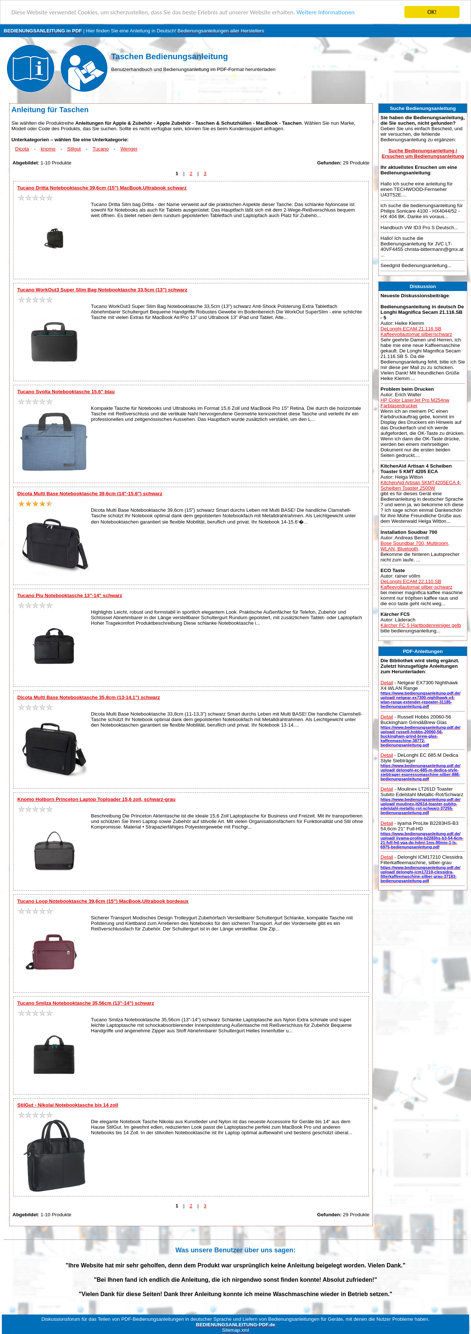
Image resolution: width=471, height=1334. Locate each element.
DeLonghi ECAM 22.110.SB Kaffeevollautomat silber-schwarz (416, 584)
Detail (386, 682)
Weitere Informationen (326, 12)
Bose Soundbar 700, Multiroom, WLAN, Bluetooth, (414, 545)
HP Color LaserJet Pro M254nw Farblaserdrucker (414, 402)
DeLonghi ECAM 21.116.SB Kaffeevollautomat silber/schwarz (416, 331)
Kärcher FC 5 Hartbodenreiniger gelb (420, 625)
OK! (432, 12)
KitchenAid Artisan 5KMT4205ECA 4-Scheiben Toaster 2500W (420, 485)
